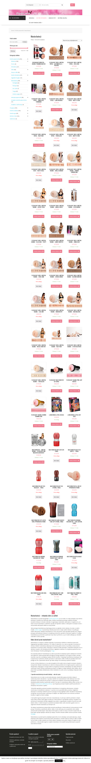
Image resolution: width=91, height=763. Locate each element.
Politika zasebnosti (70, 743)
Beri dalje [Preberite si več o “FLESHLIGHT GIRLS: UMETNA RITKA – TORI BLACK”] (56, 145)
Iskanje (25, 42)
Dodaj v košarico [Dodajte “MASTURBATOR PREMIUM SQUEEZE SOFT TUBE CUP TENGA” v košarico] (56, 569)
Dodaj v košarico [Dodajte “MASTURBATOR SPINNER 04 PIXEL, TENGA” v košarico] (74, 603)
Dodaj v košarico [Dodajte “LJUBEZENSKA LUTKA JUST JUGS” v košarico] (74, 425)
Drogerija (31, 18)
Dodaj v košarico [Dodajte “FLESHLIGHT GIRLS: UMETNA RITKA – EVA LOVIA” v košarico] (74, 73)
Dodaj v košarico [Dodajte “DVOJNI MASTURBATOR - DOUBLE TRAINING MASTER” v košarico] (38, 73)
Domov (12, 30)
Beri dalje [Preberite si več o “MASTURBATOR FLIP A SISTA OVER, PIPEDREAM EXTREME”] (38, 531)
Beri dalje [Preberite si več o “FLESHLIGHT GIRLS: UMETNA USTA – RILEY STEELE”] (38, 180)
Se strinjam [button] (58, 760)
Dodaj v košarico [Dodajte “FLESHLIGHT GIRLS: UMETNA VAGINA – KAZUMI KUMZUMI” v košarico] (74, 286)
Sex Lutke (15, 88)
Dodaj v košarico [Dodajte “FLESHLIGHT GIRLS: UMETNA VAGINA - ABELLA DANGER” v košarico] (56, 180)
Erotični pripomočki (41, 18)
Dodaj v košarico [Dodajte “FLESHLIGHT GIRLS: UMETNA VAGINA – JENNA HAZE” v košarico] (74, 251)
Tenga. (53, 651)
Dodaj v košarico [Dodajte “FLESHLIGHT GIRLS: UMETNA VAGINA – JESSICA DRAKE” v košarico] (56, 286)
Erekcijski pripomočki (16, 97)
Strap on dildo (14, 72)
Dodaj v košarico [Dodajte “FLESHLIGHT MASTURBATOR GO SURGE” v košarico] (56, 390)
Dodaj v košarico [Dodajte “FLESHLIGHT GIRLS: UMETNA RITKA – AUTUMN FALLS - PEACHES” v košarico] (56, 74)
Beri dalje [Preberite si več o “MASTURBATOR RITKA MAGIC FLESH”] (74, 567)
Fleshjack (15, 85)
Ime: (29, 742)
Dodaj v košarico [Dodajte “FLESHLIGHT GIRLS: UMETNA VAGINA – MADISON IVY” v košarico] (56, 321)
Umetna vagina (16, 94)
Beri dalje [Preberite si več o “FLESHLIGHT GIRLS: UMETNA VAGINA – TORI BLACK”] (38, 391)
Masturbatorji (14, 80)
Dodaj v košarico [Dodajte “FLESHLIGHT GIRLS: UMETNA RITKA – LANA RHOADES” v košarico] (56, 109)
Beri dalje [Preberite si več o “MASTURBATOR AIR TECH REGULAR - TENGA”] (38, 497)
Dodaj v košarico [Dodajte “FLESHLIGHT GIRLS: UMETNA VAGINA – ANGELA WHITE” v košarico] (56, 216)
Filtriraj (13, 51)
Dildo (12, 69)
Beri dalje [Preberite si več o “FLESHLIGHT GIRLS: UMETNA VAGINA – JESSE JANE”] (38, 286)
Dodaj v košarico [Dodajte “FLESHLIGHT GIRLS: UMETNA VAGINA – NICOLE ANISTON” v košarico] (38, 356)
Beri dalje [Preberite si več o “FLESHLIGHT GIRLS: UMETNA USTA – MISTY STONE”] (74, 145)
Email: (36, 745)
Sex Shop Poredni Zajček (35, 22)
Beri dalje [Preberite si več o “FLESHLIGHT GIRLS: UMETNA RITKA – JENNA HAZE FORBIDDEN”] (38, 111)
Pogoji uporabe (69, 737)
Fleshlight (33, 714)
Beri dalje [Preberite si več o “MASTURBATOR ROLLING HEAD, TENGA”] (38, 604)
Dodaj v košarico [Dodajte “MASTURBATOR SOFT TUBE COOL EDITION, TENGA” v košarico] (56, 603)
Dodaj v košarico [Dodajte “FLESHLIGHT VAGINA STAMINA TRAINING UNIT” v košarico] (38, 425)
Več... (64, 760)
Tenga (14, 91)
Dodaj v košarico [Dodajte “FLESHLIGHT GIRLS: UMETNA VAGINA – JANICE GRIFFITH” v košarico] (56, 251)
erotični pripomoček (54, 618)
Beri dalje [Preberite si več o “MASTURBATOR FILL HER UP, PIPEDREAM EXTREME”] (74, 497)
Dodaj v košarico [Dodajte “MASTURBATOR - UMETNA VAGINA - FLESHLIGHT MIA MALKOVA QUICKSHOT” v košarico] (38, 462)
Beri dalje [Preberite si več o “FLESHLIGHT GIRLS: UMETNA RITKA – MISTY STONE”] (74, 109)
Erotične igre (13, 113)
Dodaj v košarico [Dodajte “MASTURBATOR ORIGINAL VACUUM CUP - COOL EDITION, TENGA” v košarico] (74, 532)
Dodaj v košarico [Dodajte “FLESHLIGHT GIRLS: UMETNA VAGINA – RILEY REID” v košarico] (56, 356)
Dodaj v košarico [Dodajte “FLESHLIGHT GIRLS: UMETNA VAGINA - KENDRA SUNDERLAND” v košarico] (74, 181)
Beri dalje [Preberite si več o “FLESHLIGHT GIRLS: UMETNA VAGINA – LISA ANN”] (38, 321)
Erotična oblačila (62, 18)
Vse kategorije (14, 18)
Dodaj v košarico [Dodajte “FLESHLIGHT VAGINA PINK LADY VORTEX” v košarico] (74, 390)
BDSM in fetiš (52, 18)
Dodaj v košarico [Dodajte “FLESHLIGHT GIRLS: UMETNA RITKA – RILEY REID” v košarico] (38, 145)
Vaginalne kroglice (15, 78)
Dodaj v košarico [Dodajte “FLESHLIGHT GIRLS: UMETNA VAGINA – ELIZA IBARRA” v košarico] (74, 216)
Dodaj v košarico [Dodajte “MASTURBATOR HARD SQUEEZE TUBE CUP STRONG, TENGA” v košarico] (56, 531)
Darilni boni (12, 119)
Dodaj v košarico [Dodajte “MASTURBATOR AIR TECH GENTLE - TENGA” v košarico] (74, 460)
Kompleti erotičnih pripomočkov (19, 100)
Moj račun (68, 740)
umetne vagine (38, 630)
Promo (13, 64)
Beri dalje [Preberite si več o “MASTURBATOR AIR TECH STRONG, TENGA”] (56, 497)
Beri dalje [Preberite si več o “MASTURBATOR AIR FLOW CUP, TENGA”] (56, 460)
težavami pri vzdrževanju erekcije (44, 684)
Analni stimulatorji (15, 75)
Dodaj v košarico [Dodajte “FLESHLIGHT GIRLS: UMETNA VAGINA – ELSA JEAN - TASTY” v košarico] (38, 251)
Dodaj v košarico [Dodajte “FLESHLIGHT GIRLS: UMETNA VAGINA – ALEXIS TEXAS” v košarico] (38, 216)
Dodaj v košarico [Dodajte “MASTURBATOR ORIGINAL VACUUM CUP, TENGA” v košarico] (38, 567)
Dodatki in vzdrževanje (16, 104)
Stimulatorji (14, 67)
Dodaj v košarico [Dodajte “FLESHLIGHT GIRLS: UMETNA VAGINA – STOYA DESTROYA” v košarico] (74, 356)
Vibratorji (13, 61)
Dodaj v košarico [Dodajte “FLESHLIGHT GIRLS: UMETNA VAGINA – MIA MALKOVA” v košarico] (74, 321)
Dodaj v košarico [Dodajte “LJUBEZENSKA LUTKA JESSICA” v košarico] (56, 424)
